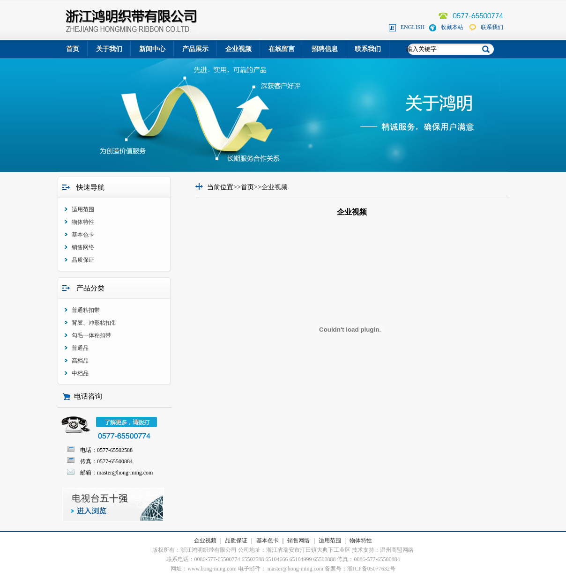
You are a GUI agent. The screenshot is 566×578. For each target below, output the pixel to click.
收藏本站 (452, 27)
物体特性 (83, 222)
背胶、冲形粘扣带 (94, 322)
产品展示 (195, 48)
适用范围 (83, 209)
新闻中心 (152, 48)
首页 (72, 48)
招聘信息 (325, 48)
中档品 (80, 373)
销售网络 (83, 247)
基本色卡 (83, 234)
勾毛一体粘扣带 (91, 335)
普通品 (80, 348)
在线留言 (281, 48)
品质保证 (83, 260)
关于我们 (109, 48)
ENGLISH (412, 27)
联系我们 (492, 27)
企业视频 (238, 48)
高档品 (80, 360)
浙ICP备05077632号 (371, 568)
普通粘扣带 (86, 310)
